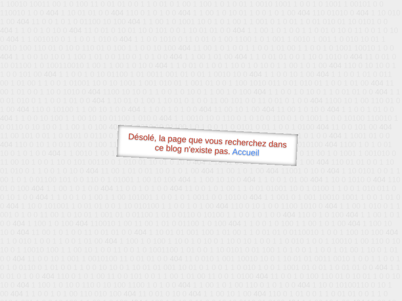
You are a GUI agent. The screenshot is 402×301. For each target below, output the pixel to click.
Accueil (246, 152)
